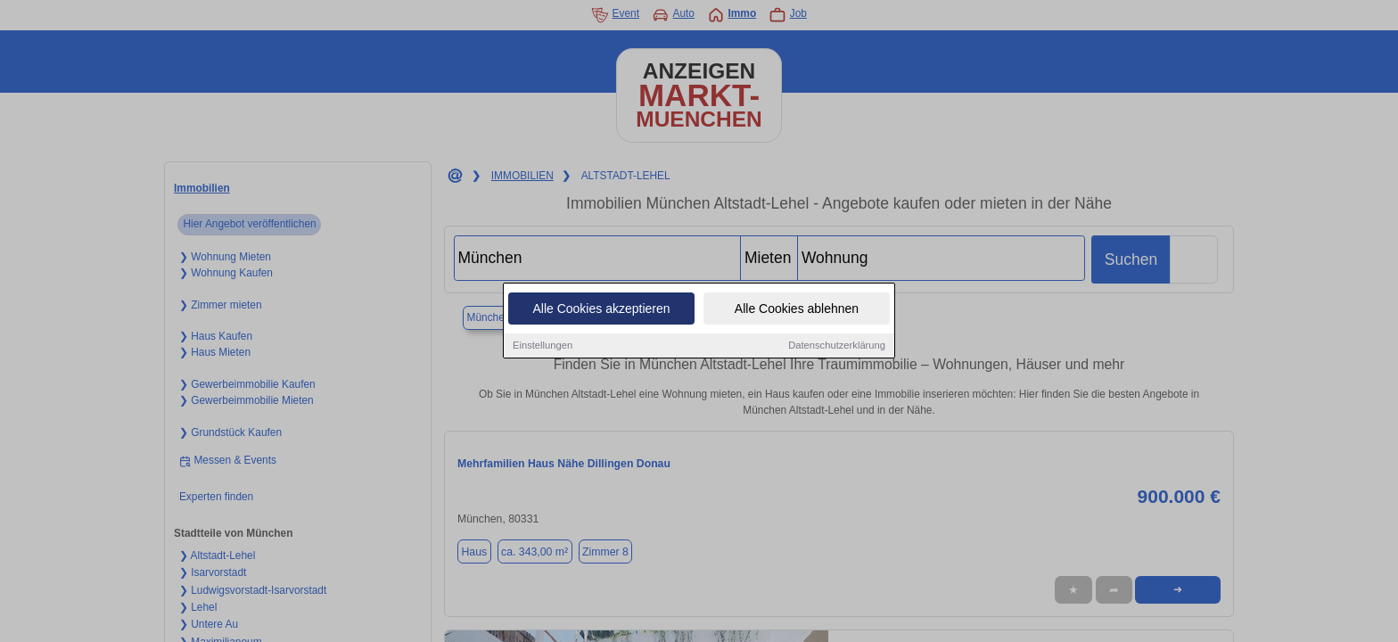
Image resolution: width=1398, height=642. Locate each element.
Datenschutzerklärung (836, 347)
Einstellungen (542, 347)
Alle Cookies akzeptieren (601, 310)
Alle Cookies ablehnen (797, 310)
